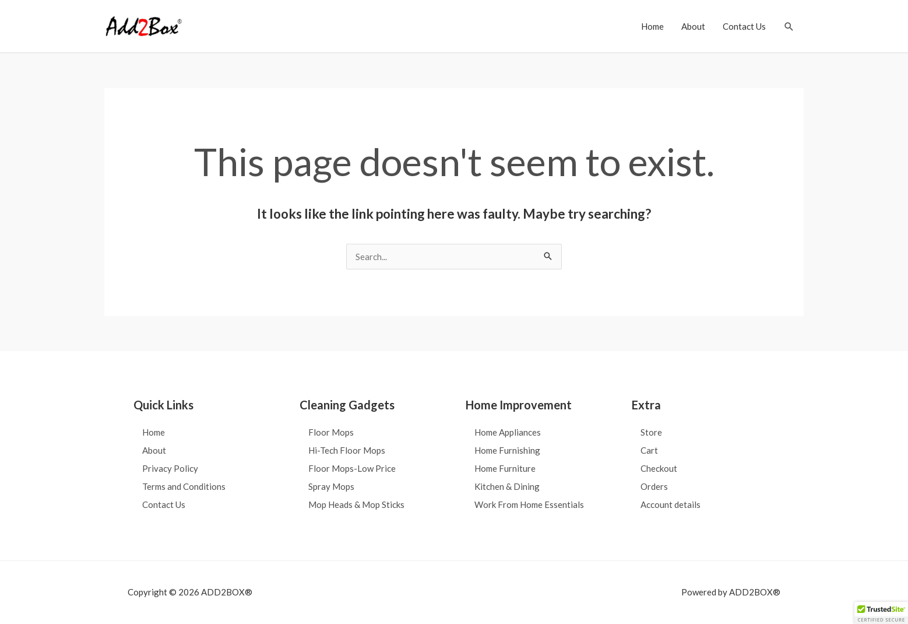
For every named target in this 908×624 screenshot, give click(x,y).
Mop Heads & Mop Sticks (356, 504)
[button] (789, 26)
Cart (649, 450)
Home (652, 26)
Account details (670, 504)
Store (651, 432)
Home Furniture (505, 468)
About (693, 26)
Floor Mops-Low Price (352, 468)
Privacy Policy (170, 468)
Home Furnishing (507, 450)
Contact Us (744, 26)
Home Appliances (507, 432)
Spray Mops (331, 486)
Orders (654, 486)
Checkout (658, 468)
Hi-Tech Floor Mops (346, 450)
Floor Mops (331, 432)
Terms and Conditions (184, 486)
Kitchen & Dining (507, 486)
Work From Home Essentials (529, 504)
